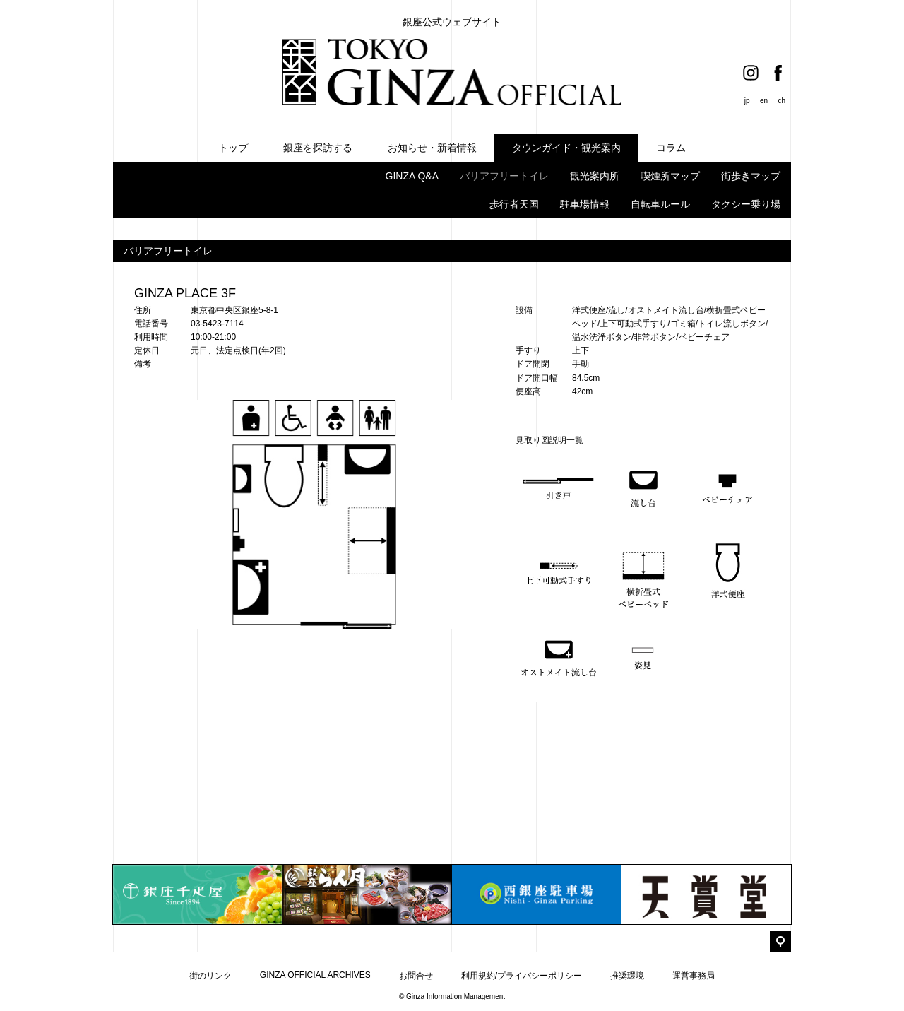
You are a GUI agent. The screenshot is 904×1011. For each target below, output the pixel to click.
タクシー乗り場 (745, 204)
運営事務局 (693, 976)
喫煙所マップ (670, 176)
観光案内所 (594, 176)
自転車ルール (660, 204)
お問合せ (416, 976)
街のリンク (210, 976)
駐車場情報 (584, 204)
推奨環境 (627, 976)
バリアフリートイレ (504, 176)
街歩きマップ (750, 176)
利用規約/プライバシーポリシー (521, 976)
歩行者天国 (514, 204)
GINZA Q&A (412, 176)
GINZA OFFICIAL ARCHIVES (315, 975)
